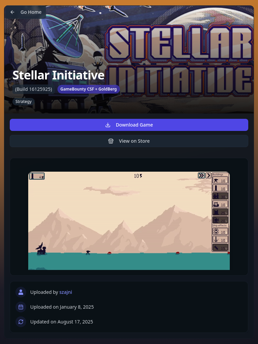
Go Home (26, 12)
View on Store (128, 141)
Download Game (129, 125)
